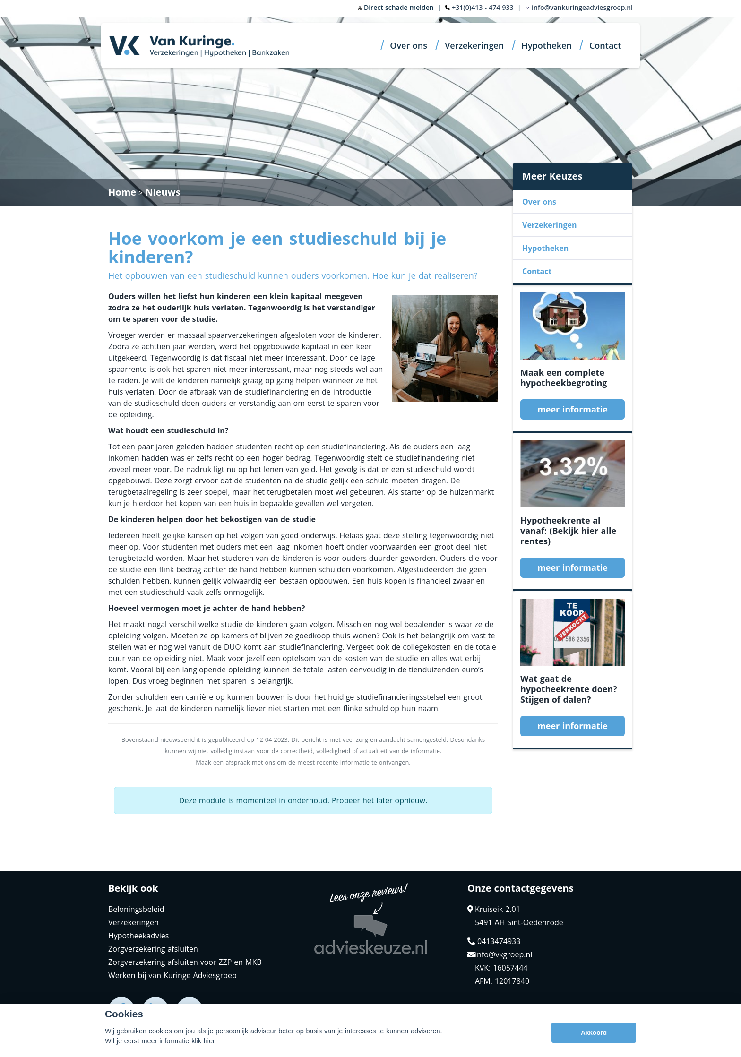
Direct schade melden (395, 7)
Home (122, 192)
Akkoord (594, 1032)
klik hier (203, 1041)
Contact (605, 45)
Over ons (408, 45)
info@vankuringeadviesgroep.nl (579, 7)
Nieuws (162, 192)
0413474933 (493, 941)
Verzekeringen (474, 45)
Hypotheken (546, 45)
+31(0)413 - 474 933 (482, 7)
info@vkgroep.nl (499, 954)
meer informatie (572, 409)
